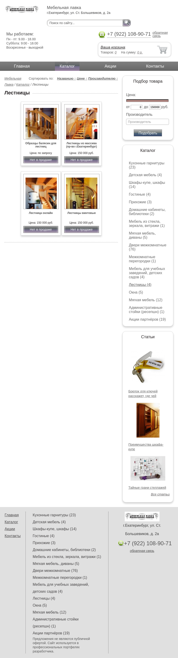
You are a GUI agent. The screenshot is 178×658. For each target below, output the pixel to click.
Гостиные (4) (140, 194)
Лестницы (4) (140, 285)
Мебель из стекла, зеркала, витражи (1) (147, 223)
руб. (164, 107)
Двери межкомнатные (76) (55, 571)
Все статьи (160, 494)
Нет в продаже (41, 160)
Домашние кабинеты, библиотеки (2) (147, 212)
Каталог (67, 66)
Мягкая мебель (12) (145, 300)
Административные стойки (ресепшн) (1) (146, 310)
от (128, 107)
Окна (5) (136, 292)
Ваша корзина (113, 47)
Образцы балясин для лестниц (40, 145)
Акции (110, 66)
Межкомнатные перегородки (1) (142, 259)
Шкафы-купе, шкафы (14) (54, 529)
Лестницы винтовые (81, 213)
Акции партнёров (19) (147, 319)
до (146, 107)
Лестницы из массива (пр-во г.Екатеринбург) (81, 145)
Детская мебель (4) (145, 175)
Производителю (103, 78)
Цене (82, 78)
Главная (22, 66)
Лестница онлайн (41, 213)
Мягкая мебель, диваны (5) (142, 235)
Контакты (155, 66)
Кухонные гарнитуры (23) (54, 515)
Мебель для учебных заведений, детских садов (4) (147, 273)
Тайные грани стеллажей (147, 487)
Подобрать (148, 133)
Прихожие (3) (140, 202)
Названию (66, 78)
